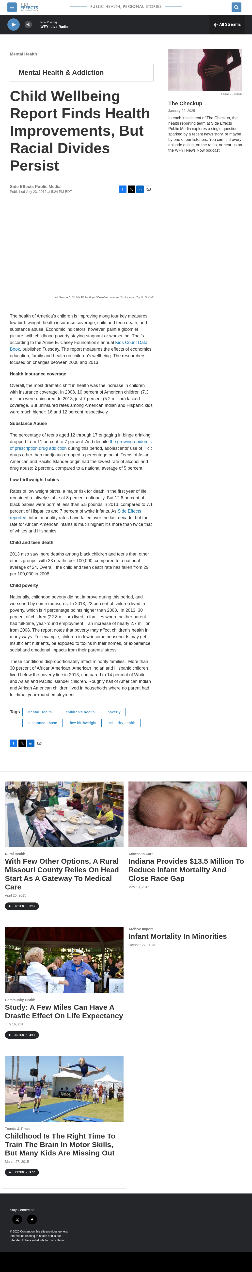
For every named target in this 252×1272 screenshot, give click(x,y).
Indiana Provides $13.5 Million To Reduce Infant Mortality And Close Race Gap (186, 869)
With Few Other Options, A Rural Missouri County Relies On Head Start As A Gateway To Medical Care (62, 874)
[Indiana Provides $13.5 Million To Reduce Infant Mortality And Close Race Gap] (187, 815)
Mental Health (23, 54)
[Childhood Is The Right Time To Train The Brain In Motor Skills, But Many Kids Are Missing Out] (64, 1089)
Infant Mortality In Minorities (177, 936)
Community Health (20, 1000)
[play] (13, 24)
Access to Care (140, 854)
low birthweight (83, 723)
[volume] (28, 24)
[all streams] (227, 24)
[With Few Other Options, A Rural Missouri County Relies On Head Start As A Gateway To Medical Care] (64, 815)
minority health (122, 723)
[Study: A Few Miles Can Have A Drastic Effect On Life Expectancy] (64, 960)
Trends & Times (18, 1129)
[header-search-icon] (236, 7)
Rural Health (15, 854)
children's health (80, 712)
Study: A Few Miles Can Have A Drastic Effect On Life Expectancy (64, 1011)
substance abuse (42, 723)
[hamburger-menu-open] (12, 7)
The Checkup (185, 103)
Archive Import (140, 929)
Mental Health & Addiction (61, 72)
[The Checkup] (205, 70)
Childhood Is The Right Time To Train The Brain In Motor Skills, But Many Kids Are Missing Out (60, 1144)
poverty (114, 712)
